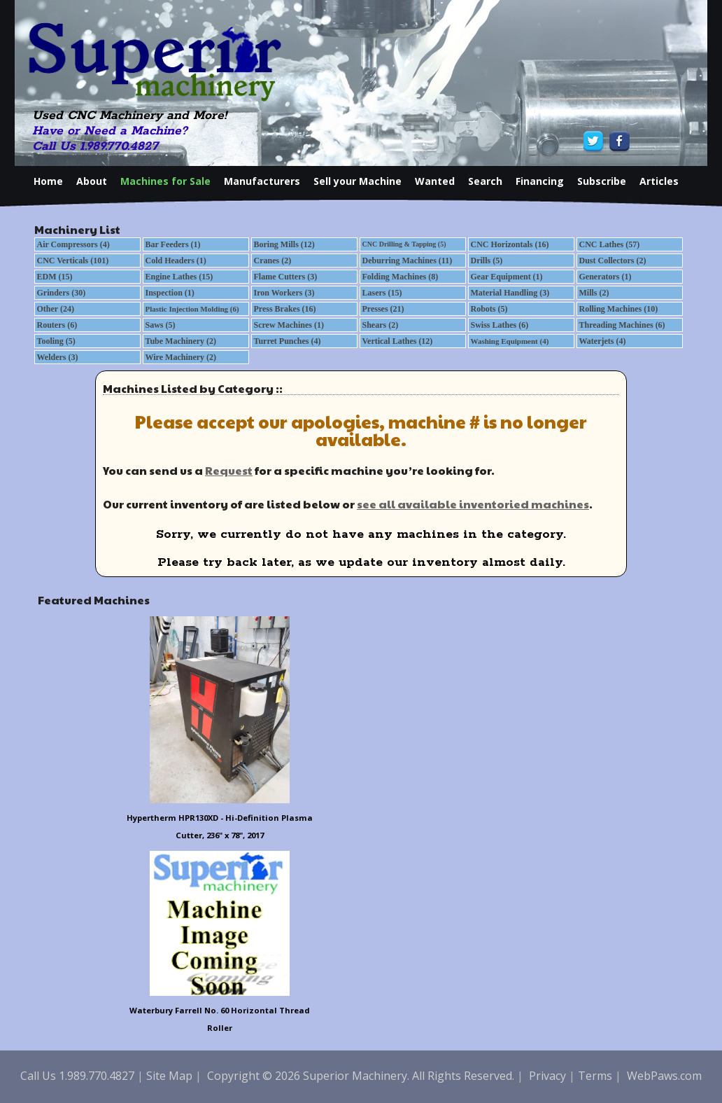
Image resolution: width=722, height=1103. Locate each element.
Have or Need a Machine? (109, 131)
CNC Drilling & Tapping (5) (404, 244)
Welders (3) (57, 357)
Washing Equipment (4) (510, 341)
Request (229, 470)
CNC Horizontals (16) (510, 244)
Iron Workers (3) (284, 293)
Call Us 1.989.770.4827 (95, 146)
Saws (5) (161, 325)
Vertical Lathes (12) (397, 341)
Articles (659, 181)
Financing (540, 181)
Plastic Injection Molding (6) (192, 309)
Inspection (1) (170, 293)
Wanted (435, 181)
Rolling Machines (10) (618, 309)
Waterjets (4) (602, 341)
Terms (595, 1075)
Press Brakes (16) (285, 309)
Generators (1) (605, 277)
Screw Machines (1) (289, 325)
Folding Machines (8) (400, 277)
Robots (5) (489, 309)
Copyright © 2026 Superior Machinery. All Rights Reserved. (360, 1075)
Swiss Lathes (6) (500, 325)
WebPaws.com (664, 1075)
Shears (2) (380, 325)
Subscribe (601, 181)
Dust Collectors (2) (612, 260)
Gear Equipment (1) (507, 277)
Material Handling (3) (510, 293)
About (91, 181)
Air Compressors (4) (73, 244)
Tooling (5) (56, 341)
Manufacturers (262, 181)
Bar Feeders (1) (173, 244)
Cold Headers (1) (176, 260)
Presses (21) (383, 309)
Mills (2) (594, 293)
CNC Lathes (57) (609, 244)
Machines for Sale (165, 181)
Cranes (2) (273, 260)
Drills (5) (487, 260)
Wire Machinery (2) (181, 357)
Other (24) (55, 309)
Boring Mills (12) (284, 244)
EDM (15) (55, 277)
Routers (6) (57, 325)
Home (48, 181)
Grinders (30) (61, 293)
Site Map (169, 1075)
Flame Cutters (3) (286, 277)
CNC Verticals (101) (73, 260)
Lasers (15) (382, 293)
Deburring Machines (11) (407, 260)
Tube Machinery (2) (181, 341)
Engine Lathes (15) (179, 277)
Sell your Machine (357, 181)
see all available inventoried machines (473, 504)
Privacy (547, 1075)
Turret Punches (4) (287, 341)
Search (485, 181)
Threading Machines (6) (622, 325)
